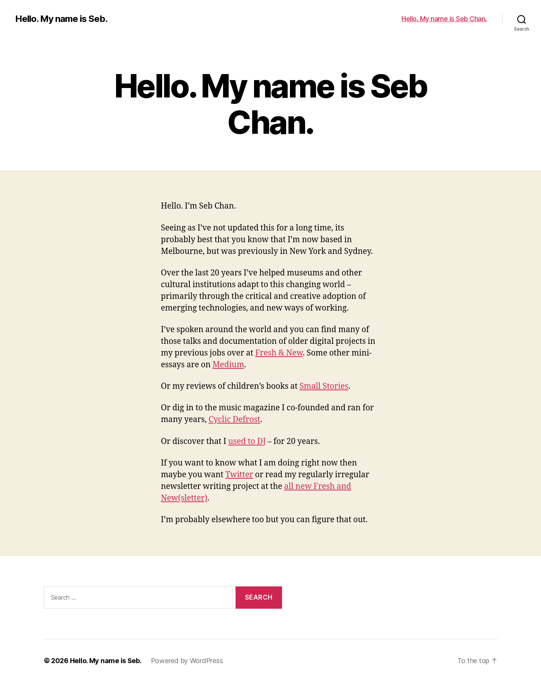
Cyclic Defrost (234, 419)
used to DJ (246, 441)
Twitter (239, 475)
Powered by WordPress (187, 661)
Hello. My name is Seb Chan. (444, 19)
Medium (228, 365)
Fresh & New (279, 353)
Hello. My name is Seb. (61, 18)
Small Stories (323, 386)
